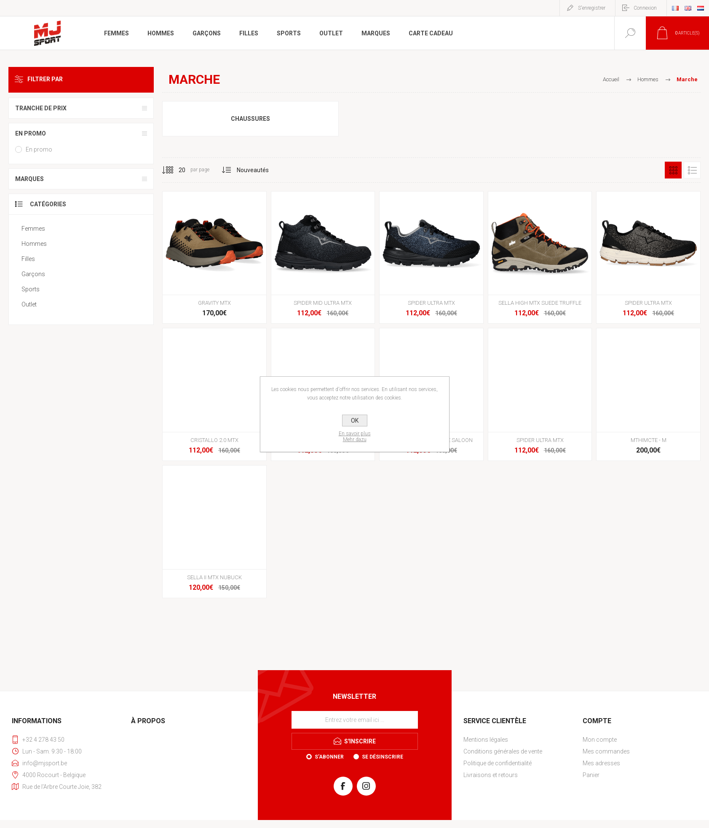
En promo (30, 133)
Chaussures (250, 118)
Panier (591, 775)
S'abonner (329, 757)
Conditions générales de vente (502, 751)
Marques (29, 179)
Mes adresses (601, 763)
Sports (30, 289)
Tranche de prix (41, 108)
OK (355, 420)
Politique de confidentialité (497, 763)
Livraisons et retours (490, 775)
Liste (692, 170)
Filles (28, 259)
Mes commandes (606, 751)
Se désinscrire (382, 757)
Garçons (33, 274)
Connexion (645, 8)
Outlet (29, 304)
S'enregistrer (591, 8)
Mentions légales (485, 739)
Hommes (34, 243)
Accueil (611, 79)
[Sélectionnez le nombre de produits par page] (175, 170)
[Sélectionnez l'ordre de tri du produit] (253, 170)
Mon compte (600, 739)
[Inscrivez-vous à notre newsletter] (355, 720)
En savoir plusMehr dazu (355, 436)
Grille (673, 170)
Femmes (33, 228)
